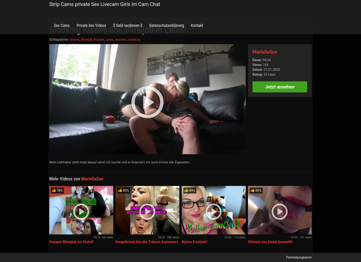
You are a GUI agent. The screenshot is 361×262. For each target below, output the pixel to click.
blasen (74, 39)
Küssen (99, 39)
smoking (134, 39)
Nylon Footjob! (194, 241)
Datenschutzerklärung (166, 25)
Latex (110, 39)
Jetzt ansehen (279, 87)
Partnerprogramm (299, 257)
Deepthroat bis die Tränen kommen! (147, 241)
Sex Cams (62, 25)
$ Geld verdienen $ (127, 25)
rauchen (121, 39)
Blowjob (86, 39)
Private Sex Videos (91, 25)
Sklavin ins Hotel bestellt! (270, 241)
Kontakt (197, 25)
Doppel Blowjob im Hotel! (71, 241)
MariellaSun (265, 52)
